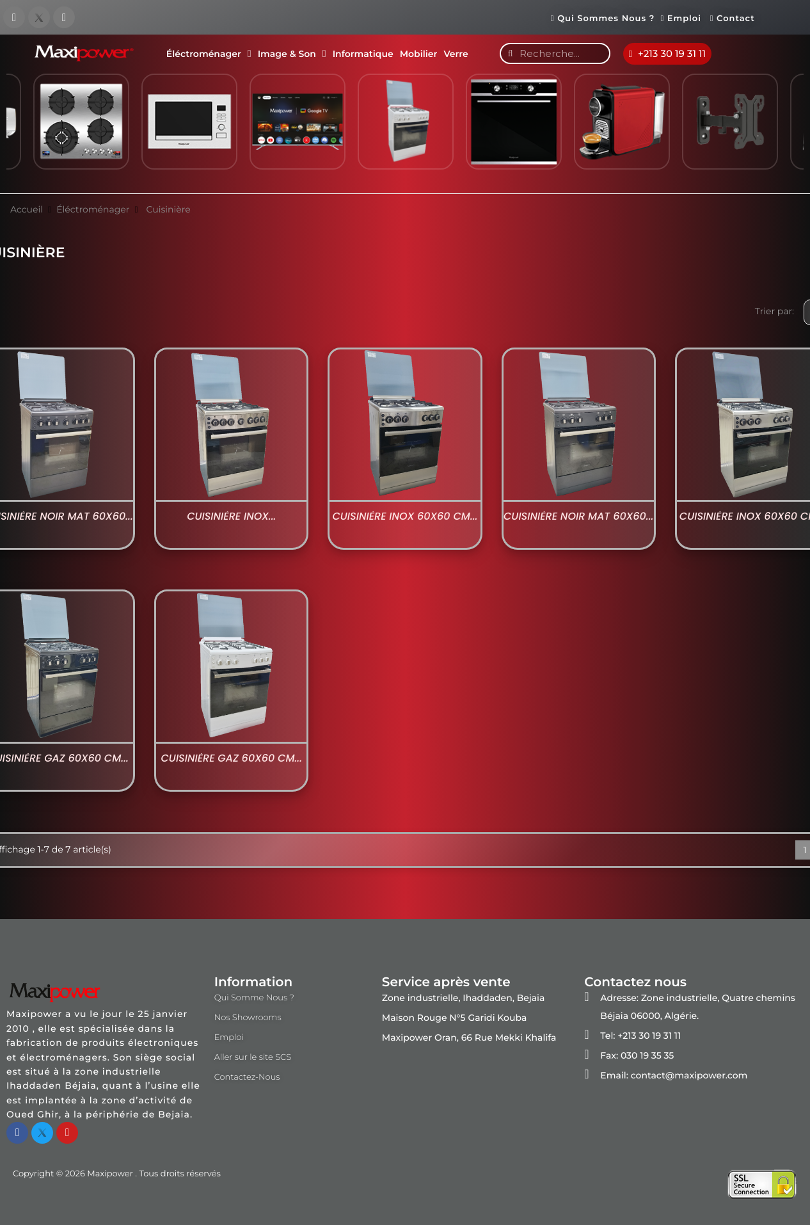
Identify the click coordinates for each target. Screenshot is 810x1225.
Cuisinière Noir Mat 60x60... (578, 516)
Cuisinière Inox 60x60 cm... (404, 516)
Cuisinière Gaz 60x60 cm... (231, 758)
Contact (732, 18)
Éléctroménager (208, 53)
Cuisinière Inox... (231, 516)
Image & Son (292, 53)
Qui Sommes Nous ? (603, 18)
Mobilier (419, 54)
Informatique (363, 54)
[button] (667, 54)
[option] (297, 127)
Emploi (683, 18)
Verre (455, 54)
